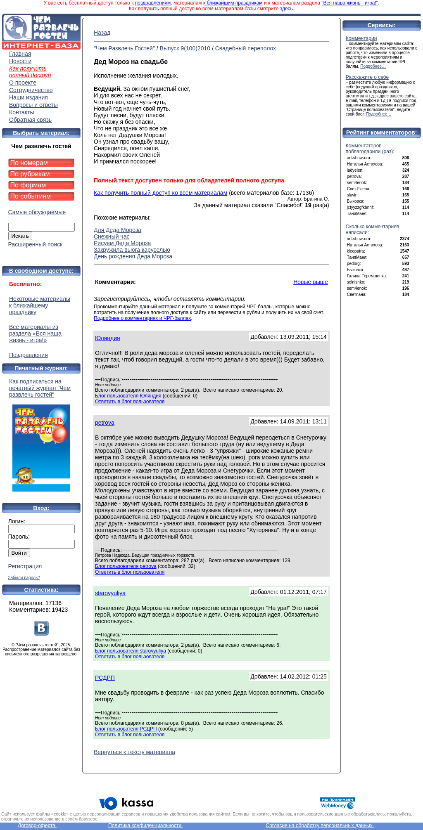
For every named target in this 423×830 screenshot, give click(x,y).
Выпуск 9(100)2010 (185, 48)
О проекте (22, 82)
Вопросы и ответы (33, 105)
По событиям (30, 196)
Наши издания (28, 97)
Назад (102, 32)
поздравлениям (153, 3)
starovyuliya (110, 593)
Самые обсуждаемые (37, 212)
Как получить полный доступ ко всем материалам (160, 192)
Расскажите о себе (367, 77)
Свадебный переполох (245, 48)
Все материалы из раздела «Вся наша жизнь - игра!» (35, 333)
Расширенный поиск (35, 244)
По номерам (29, 162)
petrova (104, 422)
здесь (286, 9)
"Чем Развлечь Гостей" (124, 48)
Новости (20, 61)
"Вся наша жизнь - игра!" (349, 3)
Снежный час (111, 236)
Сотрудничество (30, 90)
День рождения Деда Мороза (133, 256)
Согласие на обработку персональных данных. (320, 825)
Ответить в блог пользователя (129, 401)
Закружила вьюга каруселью (132, 249)
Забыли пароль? (24, 577)
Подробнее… (373, 66)
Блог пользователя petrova (126, 566)
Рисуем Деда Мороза (122, 243)
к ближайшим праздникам (233, 3)
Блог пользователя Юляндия (128, 396)
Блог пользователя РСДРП (126, 729)
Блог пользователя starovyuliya (130, 651)
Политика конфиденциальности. (145, 825)
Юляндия (107, 338)
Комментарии (361, 38)
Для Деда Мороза (117, 230)
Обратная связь (30, 119)
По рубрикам (30, 173)
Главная (20, 53)
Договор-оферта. (37, 825)
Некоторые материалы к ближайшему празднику (39, 305)
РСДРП (105, 677)
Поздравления (28, 355)
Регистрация (25, 566)
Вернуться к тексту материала (134, 752)
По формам (28, 185)
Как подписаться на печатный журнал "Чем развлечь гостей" (41, 435)
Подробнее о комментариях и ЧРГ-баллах (142, 318)
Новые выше (310, 282)
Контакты (21, 112)
